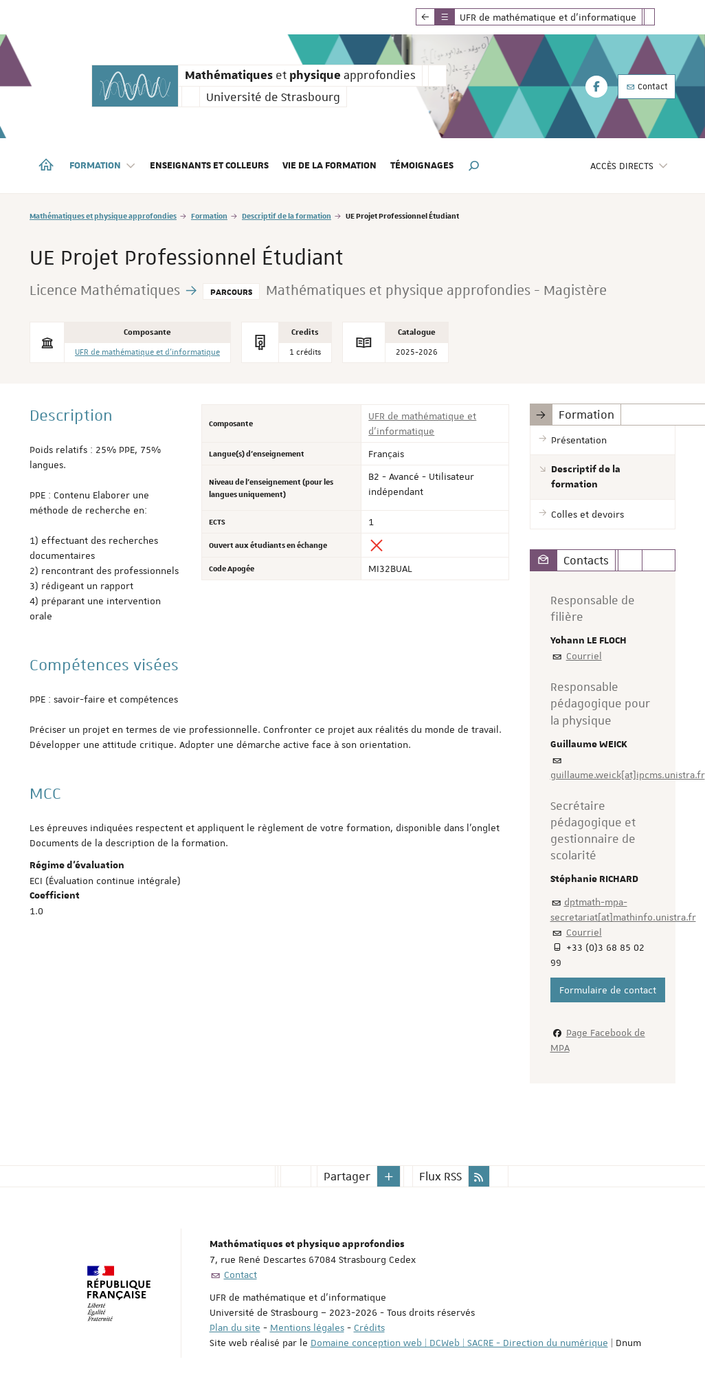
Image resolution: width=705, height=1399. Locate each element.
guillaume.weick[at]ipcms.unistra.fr (627, 775)
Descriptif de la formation (286, 215)
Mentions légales (307, 1327)
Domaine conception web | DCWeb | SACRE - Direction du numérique (459, 1342)
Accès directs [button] (629, 166)
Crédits (369, 1327)
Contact (646, 86)
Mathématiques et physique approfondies (103, 215)
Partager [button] (347, 1176)
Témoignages (422, 165)
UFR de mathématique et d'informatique (147, 352)
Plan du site (235, 1327)
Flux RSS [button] (440, 1176)
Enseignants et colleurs (209, 165)
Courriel (584, 656)
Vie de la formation (329, 165)
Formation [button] (102, 166)
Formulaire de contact (607, 990)
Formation (209, 215)
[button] (474, 165)
